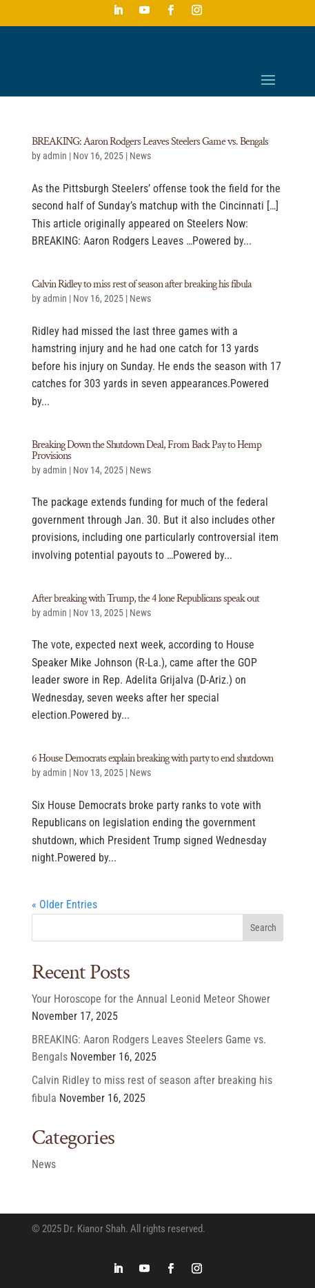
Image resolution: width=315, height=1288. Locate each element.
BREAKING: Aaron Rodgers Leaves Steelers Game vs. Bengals (150, 141)
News (140, 155)
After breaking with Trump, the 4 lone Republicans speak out (145, 598)
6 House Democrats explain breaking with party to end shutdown (152, 758)
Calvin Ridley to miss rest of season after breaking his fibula (142, 284)
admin (55, 155)
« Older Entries (64, 904)
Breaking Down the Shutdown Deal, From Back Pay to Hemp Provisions (146, 450)
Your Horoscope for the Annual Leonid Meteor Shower (151, 998)
